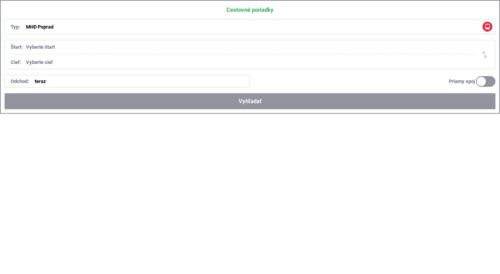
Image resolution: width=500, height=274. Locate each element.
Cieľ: (16, 62)
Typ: (15, 27)
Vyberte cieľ (39, 62)
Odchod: (20, 81)
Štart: (17, 47)
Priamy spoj (462, 81)
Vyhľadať (250, 101)
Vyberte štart (40, 47)
